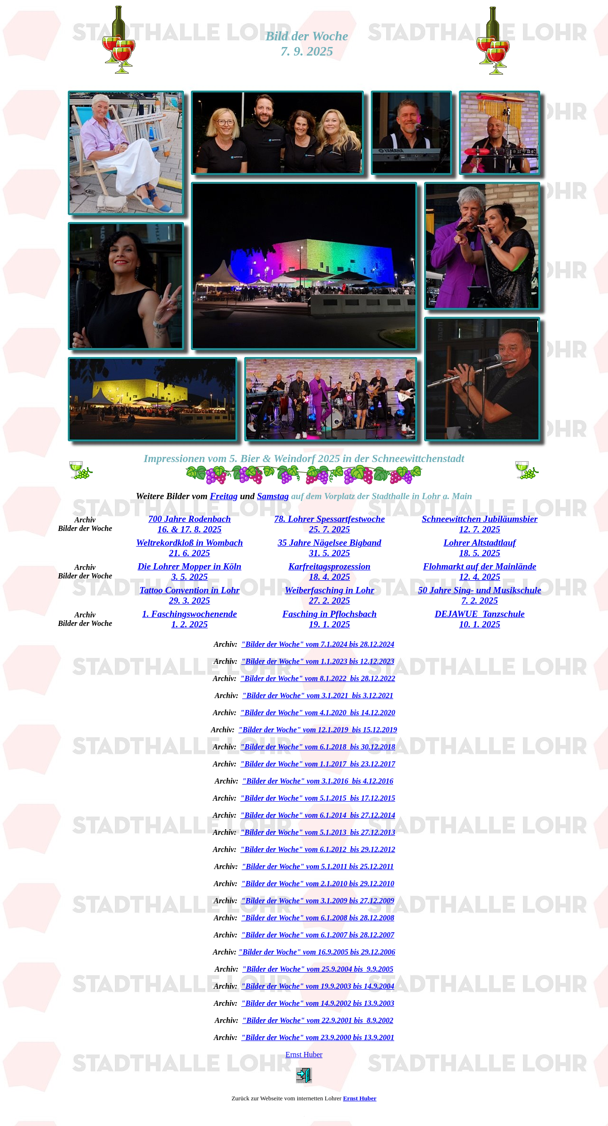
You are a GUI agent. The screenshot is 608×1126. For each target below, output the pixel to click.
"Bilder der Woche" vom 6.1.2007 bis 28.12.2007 (317, 935)
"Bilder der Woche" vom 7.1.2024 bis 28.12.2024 (317, 644)
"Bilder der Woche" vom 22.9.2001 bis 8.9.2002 (317, 1020)
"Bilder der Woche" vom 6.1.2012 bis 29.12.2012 (317, 849)
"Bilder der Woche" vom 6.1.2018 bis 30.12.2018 (317, 747)
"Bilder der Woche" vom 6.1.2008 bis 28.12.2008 (317, 918)
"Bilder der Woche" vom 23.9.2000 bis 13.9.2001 (317, 1037)
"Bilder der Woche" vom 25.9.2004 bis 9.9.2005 (317, 969)
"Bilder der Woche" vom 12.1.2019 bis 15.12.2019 (317, 730)
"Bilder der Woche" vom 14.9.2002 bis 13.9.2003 (317, 1003)
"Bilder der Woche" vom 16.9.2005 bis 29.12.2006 (316, 952)
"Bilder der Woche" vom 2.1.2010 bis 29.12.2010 (317, 884)
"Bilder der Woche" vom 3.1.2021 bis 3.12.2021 (317, 695)
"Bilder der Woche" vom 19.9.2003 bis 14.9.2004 (317, 986)
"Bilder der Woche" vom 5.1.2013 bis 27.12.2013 (317, 832)
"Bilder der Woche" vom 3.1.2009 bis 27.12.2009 (317, 901)
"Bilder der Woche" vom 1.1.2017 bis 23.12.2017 (317, 764)
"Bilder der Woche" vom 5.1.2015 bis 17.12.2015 (317, 798)
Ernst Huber (304, 1054)
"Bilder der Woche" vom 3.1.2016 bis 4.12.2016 (317, 781)
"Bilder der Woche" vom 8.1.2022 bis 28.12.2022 (317, 678)
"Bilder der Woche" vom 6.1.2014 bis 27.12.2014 (317, 815)
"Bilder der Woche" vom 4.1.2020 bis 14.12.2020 (317, 713)
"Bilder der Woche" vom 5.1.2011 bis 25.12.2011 (318, 866)
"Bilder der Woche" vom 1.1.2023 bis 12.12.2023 (317, 661)
